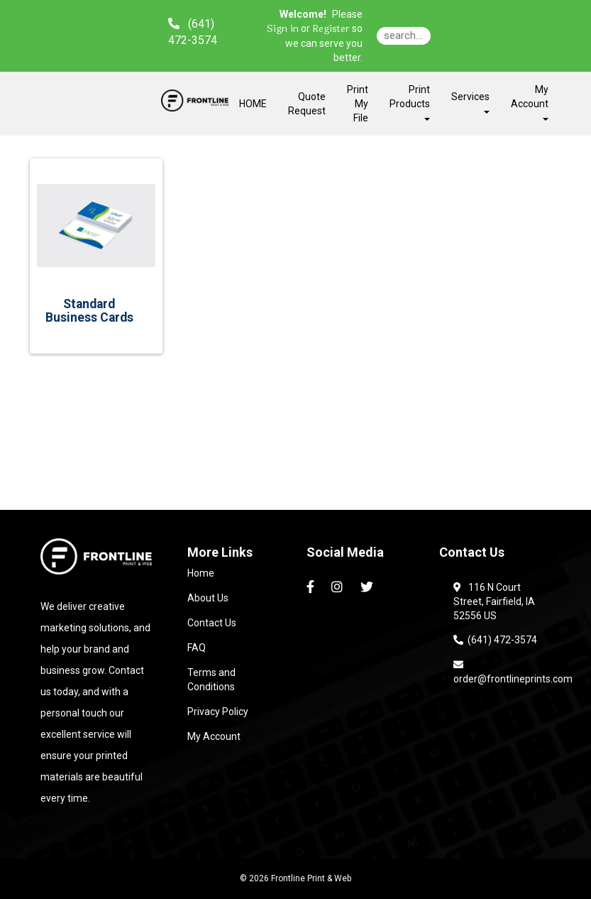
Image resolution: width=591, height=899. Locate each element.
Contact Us (211, 622)
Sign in (283, 29)
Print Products (410, 102)
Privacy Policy (217, 711)
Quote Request (307, 103)
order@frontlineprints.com (513, 672)
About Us (207, 598)
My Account (214, 736)
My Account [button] (529, 102)
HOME (253, 103)
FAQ (196, 647)
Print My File (357, 104)
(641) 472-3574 (495, 639)
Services (470, 102)
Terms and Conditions (211, 679)
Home (200, 573)
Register (331, 29)
